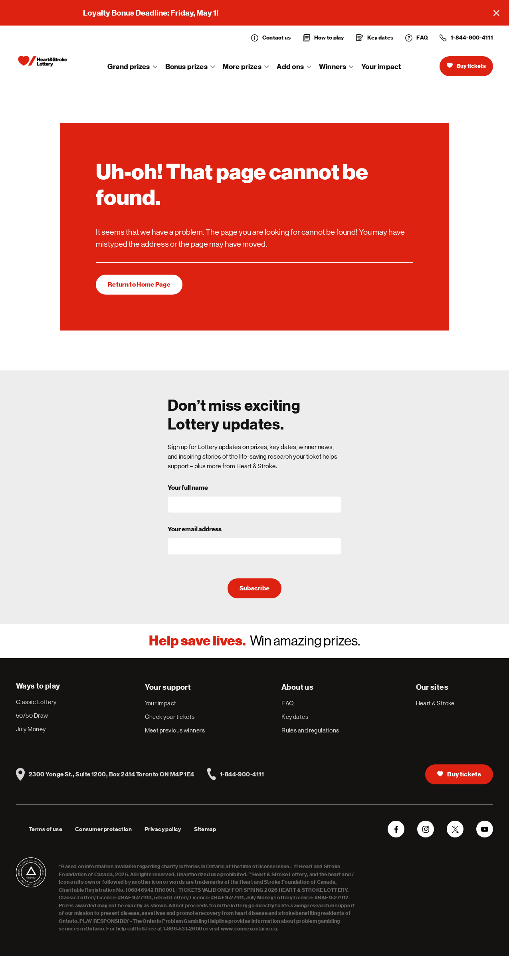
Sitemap (205, 829)
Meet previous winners (175, 730)
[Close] (496, 13)
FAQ (287, 703)
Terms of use (45, 829)
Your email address (195, 529)
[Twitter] (455, 829)
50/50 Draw (32, 715)
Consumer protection (103, 829)
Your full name (188, 488)
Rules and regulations (310, 730)
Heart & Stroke (435, 703)
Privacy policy (163, 829)
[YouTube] (484, 829)
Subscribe (255, 588)
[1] (139, 285)
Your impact (381, 66)
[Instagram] (425, 829)
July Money (31, 729)
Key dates (294, 716)
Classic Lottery (36, 702)
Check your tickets (170, 716)
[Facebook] (396, 829)
